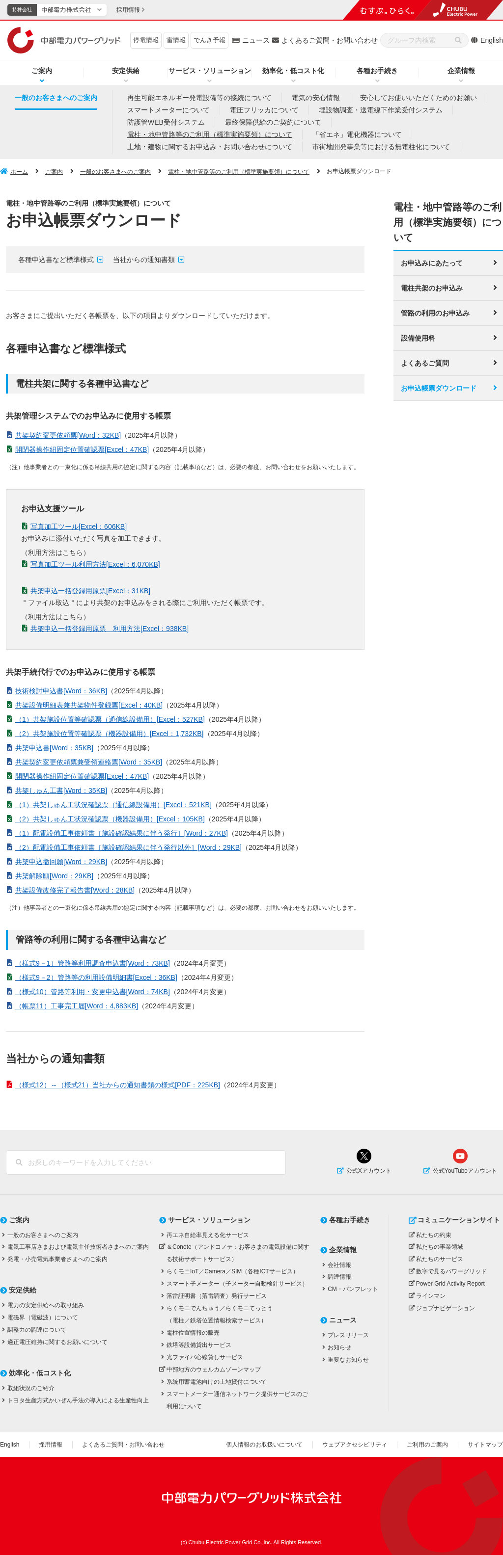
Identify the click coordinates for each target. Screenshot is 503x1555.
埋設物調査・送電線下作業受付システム (381, 110)
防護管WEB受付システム (166, 122)
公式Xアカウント (368, 1170)
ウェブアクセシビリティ (354, 1444)
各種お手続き (377, 71)
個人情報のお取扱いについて (264, 1444)
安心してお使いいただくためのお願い (418, 98)
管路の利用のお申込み (435, 312)
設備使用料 (418, 337)
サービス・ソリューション (209, 71)
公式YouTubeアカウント (465, 1170)
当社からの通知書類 (144, 260)
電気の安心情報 (316, 98)
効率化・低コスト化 (293, 71)
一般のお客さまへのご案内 (56, 98)
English (491, 40)
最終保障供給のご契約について (273, 122)
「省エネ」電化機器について (357, 134)
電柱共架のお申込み (432, 287)
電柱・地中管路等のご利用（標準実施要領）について (209, 134)
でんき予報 (209, 40)
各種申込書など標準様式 (56, 260)
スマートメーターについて (168, 110)
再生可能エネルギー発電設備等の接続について (199, 98)
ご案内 (41, 71)
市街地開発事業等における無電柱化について (381, 147)
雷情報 (176, 40)
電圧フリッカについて (264, 110)
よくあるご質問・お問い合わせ (329, 40)
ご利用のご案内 (427, 1444)
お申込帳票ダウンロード (438, 387)
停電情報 (146, 40)
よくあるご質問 (425, 362)
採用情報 (50, 1444)
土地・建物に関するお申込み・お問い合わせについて (209, 147)
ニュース (256, 40)
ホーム (19, 171)
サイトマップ (485, 1444)
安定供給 (126, 71)
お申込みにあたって (432, 262)
